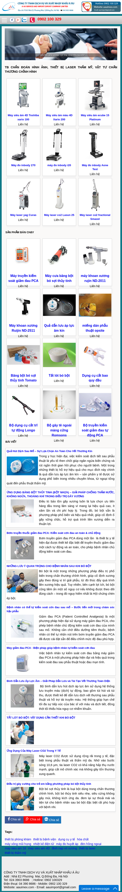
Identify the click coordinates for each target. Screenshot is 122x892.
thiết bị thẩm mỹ (15, 853)
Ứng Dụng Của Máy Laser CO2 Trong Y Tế (33, 750)
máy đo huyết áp (67, 844)
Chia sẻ (14, 819)
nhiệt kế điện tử (43, 844)
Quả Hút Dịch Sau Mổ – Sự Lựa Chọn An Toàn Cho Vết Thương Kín (49, 451)
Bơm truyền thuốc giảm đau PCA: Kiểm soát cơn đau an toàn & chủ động (54, 532)
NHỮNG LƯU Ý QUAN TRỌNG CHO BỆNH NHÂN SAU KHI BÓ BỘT (49, 566)
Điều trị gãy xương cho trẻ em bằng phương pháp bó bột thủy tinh (49, 783)
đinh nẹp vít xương (64, 848)
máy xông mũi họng (18, 844)
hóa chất (82, 839)
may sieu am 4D (39, 848)
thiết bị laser (87, 848)
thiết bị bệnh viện (44, 839)
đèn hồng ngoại (90, 844)
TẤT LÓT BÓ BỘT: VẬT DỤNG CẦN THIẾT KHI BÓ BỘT (41, 717)
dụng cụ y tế (66, 839)
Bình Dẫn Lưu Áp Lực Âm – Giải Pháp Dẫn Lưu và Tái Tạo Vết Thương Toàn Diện (58, 681)
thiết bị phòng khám (18, 839)
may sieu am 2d (15, 848)
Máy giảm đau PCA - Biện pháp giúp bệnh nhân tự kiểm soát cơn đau (51, 647)
